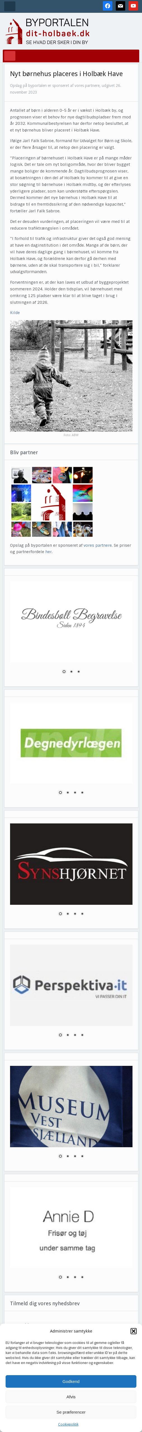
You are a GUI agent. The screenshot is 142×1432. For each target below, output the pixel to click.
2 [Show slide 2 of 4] (68, 793)
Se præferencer (71, 1412)
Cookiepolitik (68, 1424)
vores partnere (98, 545)
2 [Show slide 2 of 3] (71, 672)
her (48, 551)
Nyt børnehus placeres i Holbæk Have (66, 74)
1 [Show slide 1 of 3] (64, 672)
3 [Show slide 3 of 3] (78, 672)
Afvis (71, 1396)
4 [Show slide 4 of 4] (82, 793)
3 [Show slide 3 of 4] (75, 793)
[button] (133, 1331)
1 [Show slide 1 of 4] (60, 793)
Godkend (71, 1381)
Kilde (15, 312)
